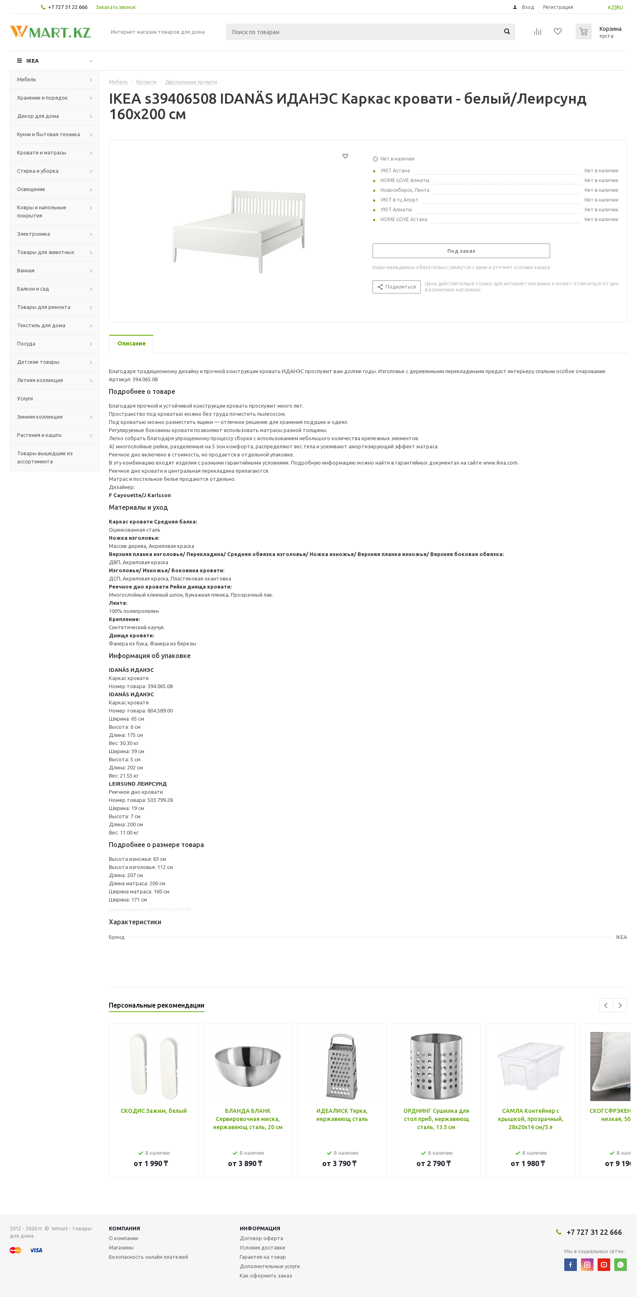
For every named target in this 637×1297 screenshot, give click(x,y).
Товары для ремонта (43, 307)
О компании (123, 1238)
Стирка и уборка (37, 171)
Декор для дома (38, 116)
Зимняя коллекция (40, 416)
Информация (260, 1228)
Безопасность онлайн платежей (148, 1257)
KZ (611, 7)
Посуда (26, 343)
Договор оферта (261, 1238)
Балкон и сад (33, 288)
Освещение (31, 189)
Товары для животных (45, 252)
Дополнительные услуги (270, 1266)
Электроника (33, 234)
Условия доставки (262, 1247)
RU (619, 7)
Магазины (121, 1247)
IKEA (32, 60)
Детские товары (38, 362)
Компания (124, 1228)
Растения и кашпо (39, 435)
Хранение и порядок (42, 97)
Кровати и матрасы (41, 152)
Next (620, 1005)
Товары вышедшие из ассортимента (45, 457)
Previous (606, 1005)
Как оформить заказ (266, 1275)
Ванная (26, 270)
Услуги (25, 398)
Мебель (26, 79)
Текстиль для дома (41, 325)
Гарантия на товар (263, 1257)
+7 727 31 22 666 (67, 7)
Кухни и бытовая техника (48, 134)
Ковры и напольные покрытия (41, 211)
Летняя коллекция (40, 380)
